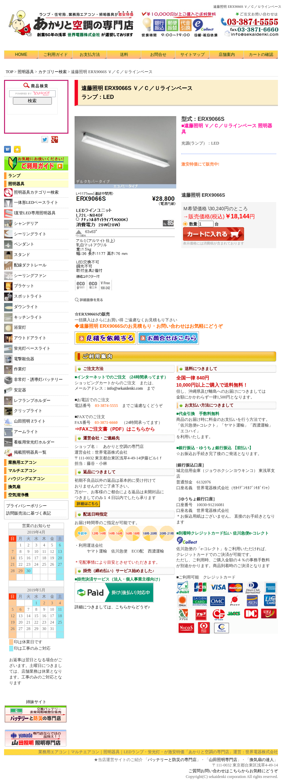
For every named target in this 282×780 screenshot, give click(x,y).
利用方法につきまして (176, 492)
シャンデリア (21, 224)
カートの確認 (261, 54)
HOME (21, 54)
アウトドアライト (25, 338)
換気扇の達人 (261, 759)
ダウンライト (21, 307)
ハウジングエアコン (26, 478)
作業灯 (15, 369)
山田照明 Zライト (25, 421)
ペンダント (19, 244)
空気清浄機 (18, 495)
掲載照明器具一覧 (25, 453)
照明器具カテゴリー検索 (31, 192)
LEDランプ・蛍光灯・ (144, 752)
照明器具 (26, 71)
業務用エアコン (22, 462)
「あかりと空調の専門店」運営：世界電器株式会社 (231, 752)
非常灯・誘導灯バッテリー (33, 380)
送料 (124, 54)
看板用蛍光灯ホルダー (29, 442)
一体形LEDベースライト (31, 203)
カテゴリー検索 (53, 71)
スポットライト (23, 296)
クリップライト (23, 411)
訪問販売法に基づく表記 (28, 513)
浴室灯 (15, 328)
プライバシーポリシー (26, 505)
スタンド (17, 255)
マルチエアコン (22, 470)
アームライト (21, 432)
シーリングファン (25, 276)
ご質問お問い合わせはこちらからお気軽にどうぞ (233, 770)
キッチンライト (23, 317)
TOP (9, 71)
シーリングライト (25, 234)
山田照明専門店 (223, 759)
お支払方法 (90, 54)
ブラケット (19, 286)
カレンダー (36, 607)
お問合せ (158, 54)
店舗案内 (227, 54)
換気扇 (14, 486)
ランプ (14, 175)
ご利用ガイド (55, 54)
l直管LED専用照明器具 (30, 213)
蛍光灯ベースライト (27, 349)
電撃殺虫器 (19, 359)
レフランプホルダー (27, 400)
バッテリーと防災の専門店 (172, 759)
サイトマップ (192, 54)
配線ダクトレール (25, 265)
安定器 (15, 390)
